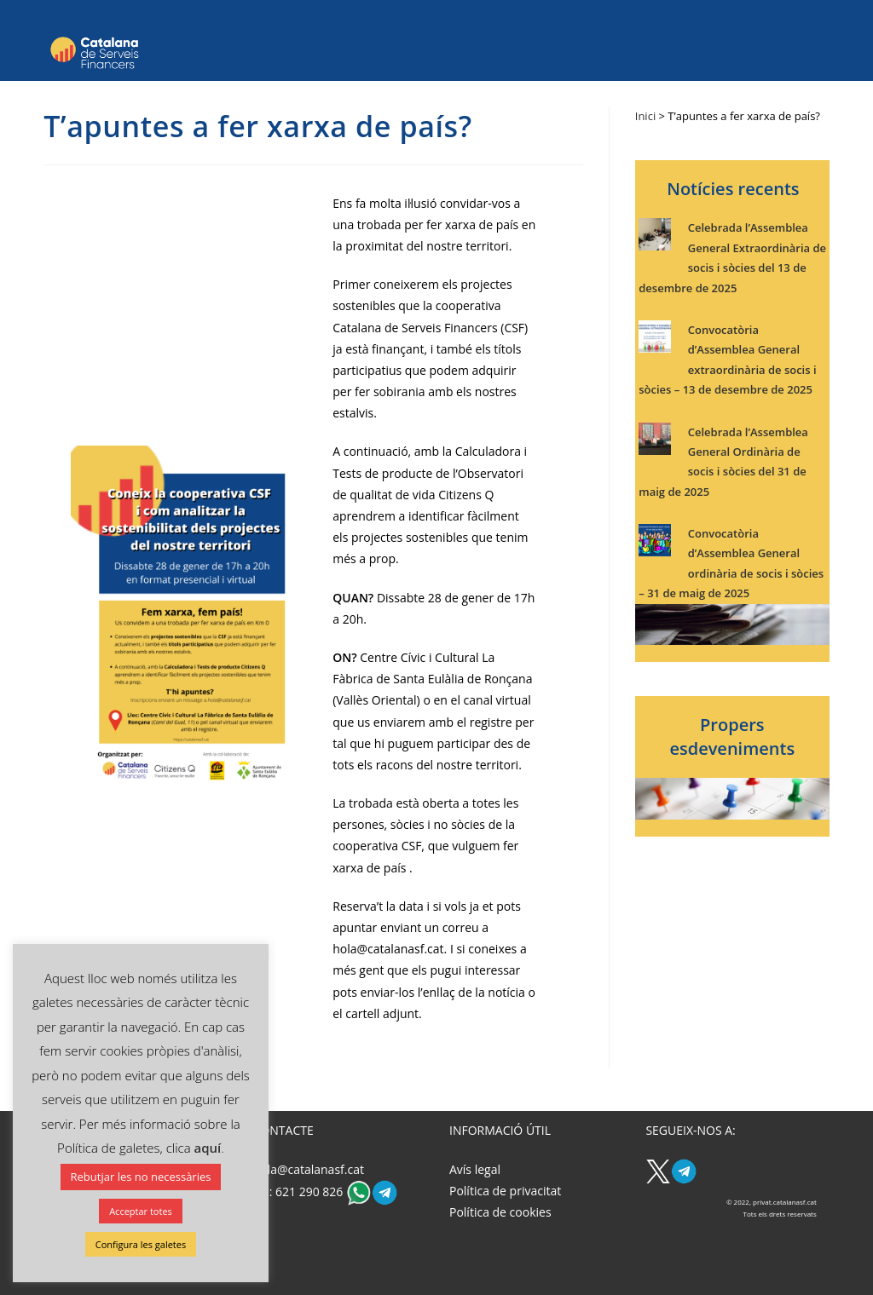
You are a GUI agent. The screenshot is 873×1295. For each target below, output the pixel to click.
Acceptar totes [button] (140, 1211)
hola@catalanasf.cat (308, 1169)
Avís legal (474, 1169)
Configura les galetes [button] (140, 1244)
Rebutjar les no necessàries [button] (141, 1176)
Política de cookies (500, 1212)
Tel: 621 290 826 (299, 1191)
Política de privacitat (505, 1191)
